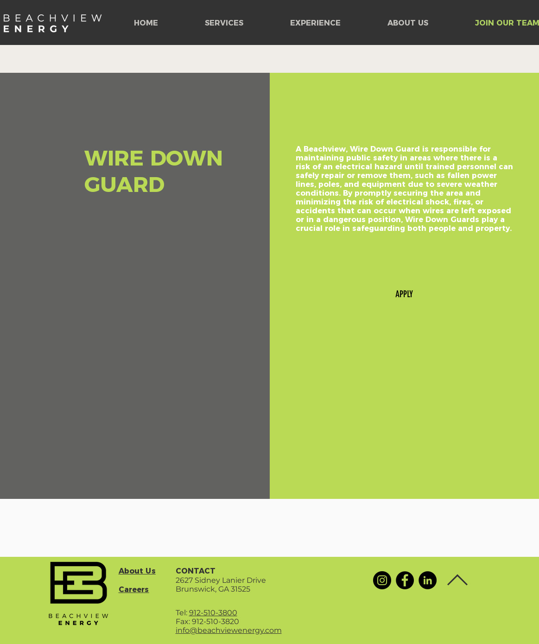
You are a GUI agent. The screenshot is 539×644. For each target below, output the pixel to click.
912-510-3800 (213, 612)
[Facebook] (405, 580)
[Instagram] (382, 580)
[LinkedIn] (428, 580)
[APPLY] (404, 294)
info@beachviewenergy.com (229, 630)
